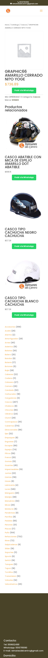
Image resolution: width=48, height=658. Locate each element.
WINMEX (15, 100)
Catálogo (15, 25)
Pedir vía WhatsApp (24, 90)
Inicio (7, 25)
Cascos (24, 25)
